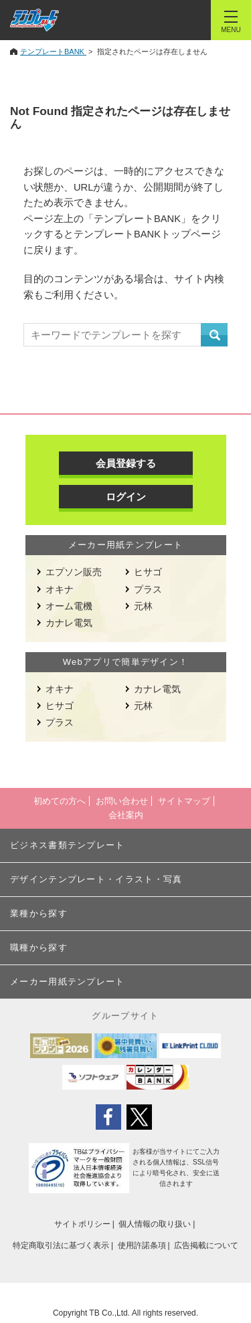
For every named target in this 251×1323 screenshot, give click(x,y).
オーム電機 (69, 606)
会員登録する (126, 463)
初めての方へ (59, 801)
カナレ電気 (69, 622)
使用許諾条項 (142, 1245)
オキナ (60, 589)
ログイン (126, 496)
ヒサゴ (148, 572)
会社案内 (125, 815)
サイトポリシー (82, 1224)
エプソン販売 (74, 572)
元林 (143, 606)
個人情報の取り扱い (154, 1224)
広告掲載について (206, 1245)
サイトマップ (184, 801)
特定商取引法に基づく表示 (61, 1245)
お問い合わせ (122, 801)
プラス (148, 589)
